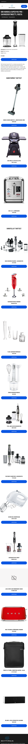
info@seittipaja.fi (3, 1)
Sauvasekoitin (12, 17)
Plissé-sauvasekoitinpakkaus (14, 351)
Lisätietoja (14, 59)
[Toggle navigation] (2, 6)
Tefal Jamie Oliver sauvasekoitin (14, 426)
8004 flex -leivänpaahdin (14, 211)
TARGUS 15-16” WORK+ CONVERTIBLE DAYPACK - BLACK (14, 670)
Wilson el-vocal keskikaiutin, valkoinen (14, 720)
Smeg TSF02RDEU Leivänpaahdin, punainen (14, 629)
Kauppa (24, 6)
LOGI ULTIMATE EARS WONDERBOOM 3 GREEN (14, 589)
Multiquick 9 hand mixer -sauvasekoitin (14, 476)
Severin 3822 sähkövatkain (14, 517)
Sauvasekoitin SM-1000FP (14, 557)
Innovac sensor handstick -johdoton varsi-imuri (14, 120)
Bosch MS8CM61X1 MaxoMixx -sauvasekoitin (14, 261)
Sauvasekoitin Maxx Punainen (14, 301)
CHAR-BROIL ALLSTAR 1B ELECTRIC (14, 160)
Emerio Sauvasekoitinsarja (14, 392)
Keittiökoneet (5, 17)
